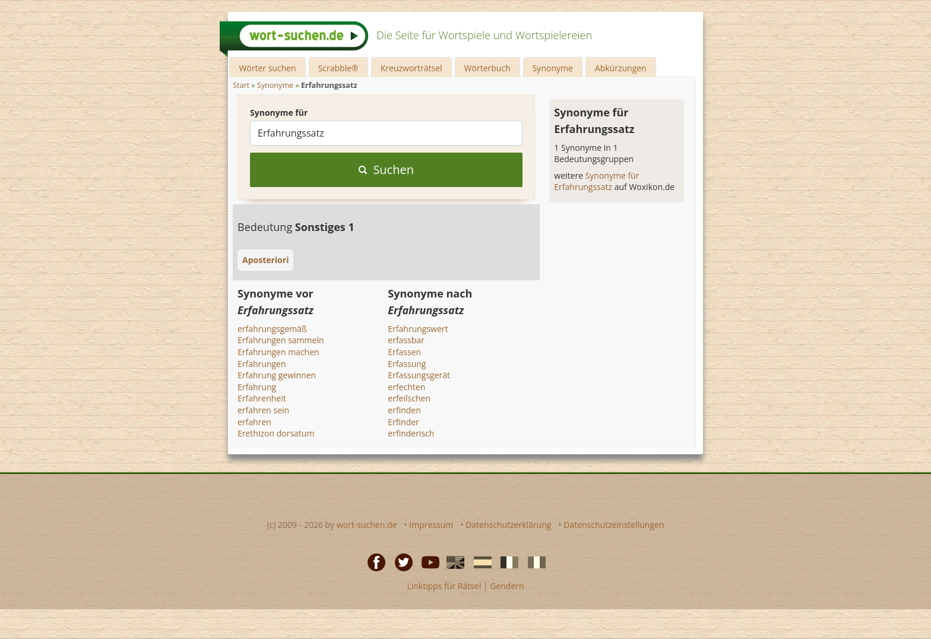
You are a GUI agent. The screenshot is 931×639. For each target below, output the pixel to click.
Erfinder (403, 422)
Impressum (431, 524)
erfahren (254, 422)
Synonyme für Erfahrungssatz (596, 181)
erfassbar (406, 340)
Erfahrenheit (262, 398)
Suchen (386, 170)
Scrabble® (338, 68)
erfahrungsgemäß (272, 328)
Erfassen (404, 352)
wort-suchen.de (367, 524)
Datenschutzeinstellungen (613, 524)
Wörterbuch (487, 68)
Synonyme (553, 68)
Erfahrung (257, 387)
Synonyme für (279, 112)
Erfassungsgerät (419, 375)
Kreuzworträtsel (411, 68)
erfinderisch (411, 433)
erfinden (404, 410)
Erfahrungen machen (278, 352)
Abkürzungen (621, 68)
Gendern (507, 585)
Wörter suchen (267, 68)
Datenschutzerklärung (508, 524)
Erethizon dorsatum (276, 433)
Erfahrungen (262, 363)
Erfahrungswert (418, 328)
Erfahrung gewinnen (277, 375)
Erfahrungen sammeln (281, 340)
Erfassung (407, 363)
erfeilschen (409, 398)
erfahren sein (263, 410)
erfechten (406, 387)
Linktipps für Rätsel (444, 585)
